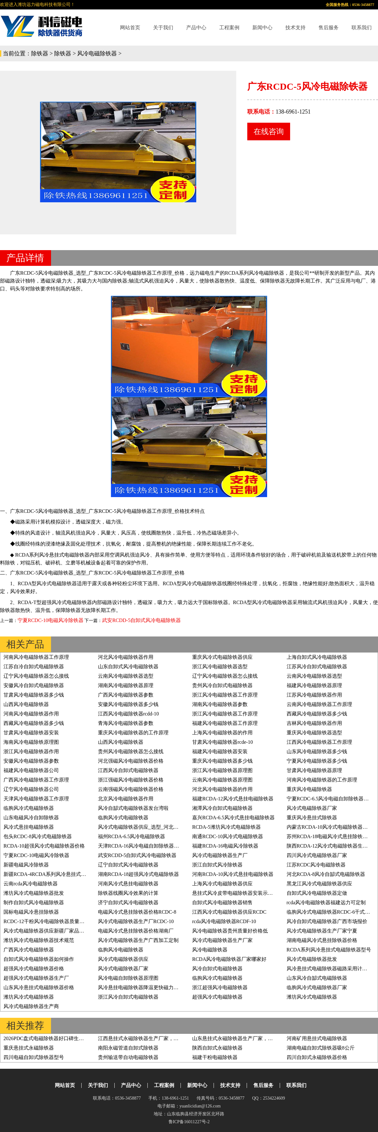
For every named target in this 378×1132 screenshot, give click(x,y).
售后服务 (328, 27)
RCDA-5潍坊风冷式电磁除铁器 (226, 827)
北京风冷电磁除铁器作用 (125, 798)
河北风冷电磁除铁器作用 (125, 657)
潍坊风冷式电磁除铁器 (28, 997)
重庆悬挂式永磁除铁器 (28, 1048)
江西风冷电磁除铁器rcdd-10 (128, 713)
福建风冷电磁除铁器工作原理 (225, 723)
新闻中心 (262, 27)
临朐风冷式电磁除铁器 (28, 808)
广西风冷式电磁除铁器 (28, 949)
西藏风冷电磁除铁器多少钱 (317, 713)
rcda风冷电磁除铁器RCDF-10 (224, 921)
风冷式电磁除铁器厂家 (312, 808)
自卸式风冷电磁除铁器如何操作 (38, 959)
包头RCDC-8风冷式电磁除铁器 (37, 836)
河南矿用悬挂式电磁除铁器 (317, 1038)
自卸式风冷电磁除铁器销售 (222, 902)
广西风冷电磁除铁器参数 (125, 695)
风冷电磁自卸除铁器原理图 (128, 978)
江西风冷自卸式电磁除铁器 (128, 770)
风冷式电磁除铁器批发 (312, 959)
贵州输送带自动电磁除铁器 (128, 1057)
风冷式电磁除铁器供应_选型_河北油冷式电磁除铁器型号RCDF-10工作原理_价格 (187, 827)
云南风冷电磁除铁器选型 (125, 676)
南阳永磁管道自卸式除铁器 (128, 1048)
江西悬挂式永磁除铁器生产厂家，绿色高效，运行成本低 (161, 1038)
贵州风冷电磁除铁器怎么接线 (130, 751)
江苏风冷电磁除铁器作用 (314, 695)
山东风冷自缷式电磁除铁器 (317, 978)
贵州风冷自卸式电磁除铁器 (222, 685)
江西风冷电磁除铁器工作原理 (319, 742)
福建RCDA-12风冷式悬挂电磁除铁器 (232, 798)
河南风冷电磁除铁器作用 (31, 713)
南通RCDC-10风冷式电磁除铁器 (227, 836)
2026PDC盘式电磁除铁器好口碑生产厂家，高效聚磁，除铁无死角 (76, 1038)
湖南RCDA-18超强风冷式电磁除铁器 (138, 874)
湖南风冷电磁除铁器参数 (220, 704)
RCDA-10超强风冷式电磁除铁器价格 (44, 846)
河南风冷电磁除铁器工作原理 (36, 657)
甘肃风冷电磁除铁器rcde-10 (222, 742)
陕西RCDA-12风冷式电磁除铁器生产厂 (330, 846)
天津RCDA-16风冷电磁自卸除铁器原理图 (143, 846)
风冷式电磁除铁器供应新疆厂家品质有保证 (51, 930)
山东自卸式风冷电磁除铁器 (128, 666)
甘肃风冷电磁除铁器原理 (314, 770)
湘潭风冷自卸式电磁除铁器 (222, 808)
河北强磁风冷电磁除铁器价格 (130, 761)
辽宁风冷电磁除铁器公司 (31, 789)
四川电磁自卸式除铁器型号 (33, 1057)
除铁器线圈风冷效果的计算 (128, 893)
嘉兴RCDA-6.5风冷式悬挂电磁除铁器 (233, 817)
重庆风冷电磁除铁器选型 (314, 732)
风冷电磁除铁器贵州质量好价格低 (230, 930)
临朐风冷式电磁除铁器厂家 (317, 987)
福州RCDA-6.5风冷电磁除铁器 (131, 836)
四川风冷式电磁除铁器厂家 (317, 855)
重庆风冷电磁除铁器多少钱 (222, 761)
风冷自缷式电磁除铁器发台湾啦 (133, 808)
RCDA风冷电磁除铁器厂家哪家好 (229, 959)
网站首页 (130, 27)
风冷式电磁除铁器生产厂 (220, 855)
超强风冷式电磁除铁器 (217, 997)
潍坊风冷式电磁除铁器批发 (33, 893)
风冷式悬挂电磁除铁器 (28, 827)
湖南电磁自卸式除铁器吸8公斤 (321, 1048)
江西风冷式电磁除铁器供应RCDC (229, 912)
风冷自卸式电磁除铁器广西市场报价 (327, 921)
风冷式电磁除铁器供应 (123, 959)
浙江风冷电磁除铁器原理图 (222, 770)
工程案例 (229, 27)
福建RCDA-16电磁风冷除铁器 (225, 846)
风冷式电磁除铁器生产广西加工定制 (138, 940)
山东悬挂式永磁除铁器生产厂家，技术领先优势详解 (250, 1038)
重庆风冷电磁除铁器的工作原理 (133, 732)
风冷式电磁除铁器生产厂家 (222, 940)
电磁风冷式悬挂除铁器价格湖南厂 (136, 930)
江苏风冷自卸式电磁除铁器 (317, 666)
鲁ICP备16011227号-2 (189, 1121)
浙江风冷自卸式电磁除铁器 (128, 997)
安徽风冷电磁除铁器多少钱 (128, 704)
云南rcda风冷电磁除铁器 (30, 883)
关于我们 (163, 27)
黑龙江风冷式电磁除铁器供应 (319, 883)
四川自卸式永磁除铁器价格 (317, 1057)
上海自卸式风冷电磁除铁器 (317, 657)
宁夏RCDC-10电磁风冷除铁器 (50, 620)
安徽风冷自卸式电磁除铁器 (33, 685)
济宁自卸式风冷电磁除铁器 (128, 902)
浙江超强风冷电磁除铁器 (220, 987)
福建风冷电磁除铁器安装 (220, 751)
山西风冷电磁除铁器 (26, 704)
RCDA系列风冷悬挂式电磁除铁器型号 (329, 949)
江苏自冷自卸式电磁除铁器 (33, 666)
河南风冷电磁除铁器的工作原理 (322, 779)
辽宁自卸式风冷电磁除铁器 (128, 864)
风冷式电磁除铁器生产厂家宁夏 (322, 930)
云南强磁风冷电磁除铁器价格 (130, 789)
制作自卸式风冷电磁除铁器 (33, 902)
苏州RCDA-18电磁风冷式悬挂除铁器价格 (332, 836)
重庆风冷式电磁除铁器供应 (222, 657)
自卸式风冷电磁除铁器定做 (317, 893)
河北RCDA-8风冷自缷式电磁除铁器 (326, 874)
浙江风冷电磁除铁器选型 (220, 666)
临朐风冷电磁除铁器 (120, 949)
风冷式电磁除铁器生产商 (31, 1006)
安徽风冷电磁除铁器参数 (31, 761)
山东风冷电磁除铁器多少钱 (317, 751)
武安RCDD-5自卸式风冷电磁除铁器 (141, 620)
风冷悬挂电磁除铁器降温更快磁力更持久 (143, 987)
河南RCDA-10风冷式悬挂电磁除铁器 (232, 874)
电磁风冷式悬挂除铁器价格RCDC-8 (137, 912)
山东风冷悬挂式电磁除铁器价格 (38, 987)
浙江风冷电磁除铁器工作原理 (225, 695)
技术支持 (295, 27)
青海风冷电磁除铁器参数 (125, 723)
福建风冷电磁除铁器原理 (314, 685)
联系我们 (362, 27)
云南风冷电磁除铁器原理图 (222, 779)
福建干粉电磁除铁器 (215, 1057)
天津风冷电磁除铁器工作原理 (36, 798)
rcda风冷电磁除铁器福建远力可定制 (326, 902)
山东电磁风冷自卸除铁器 (31, 817)
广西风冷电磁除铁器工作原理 (36, 779)
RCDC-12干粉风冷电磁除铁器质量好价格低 (51, 921)
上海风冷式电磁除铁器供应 (222, 883)
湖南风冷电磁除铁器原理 (125, 685)
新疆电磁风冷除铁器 (26, 864)
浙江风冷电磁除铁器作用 (31, 751)
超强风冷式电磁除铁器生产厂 (36, 978)
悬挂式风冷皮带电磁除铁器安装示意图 (235, 893)
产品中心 (196, 27)
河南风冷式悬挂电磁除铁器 (128, 883)
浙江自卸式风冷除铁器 (217, 864)
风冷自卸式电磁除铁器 (217, 968)
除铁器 (39, 53)
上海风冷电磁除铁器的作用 (222, 732)
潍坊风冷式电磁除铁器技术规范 (38, 940)
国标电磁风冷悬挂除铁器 (31, 912)
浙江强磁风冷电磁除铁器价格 (130, 779)
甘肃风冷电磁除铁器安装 (31, 732)
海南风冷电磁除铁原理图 (31, 742)
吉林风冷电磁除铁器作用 (314, 723)
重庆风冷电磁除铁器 (309, 789)
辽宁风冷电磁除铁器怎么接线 (36, 676)
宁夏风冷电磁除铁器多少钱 (317, 761)
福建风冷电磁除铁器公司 (31, 770)
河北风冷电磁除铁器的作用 (222, 789)
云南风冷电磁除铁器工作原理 (319, 704)
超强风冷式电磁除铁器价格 (33, 968)
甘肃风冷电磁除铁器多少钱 (33, 695)
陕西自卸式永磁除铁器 (217, 1048)
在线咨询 (269, 131)
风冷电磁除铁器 (97, 53)
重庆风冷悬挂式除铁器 (312, 817)
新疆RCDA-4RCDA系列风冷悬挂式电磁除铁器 (54, 874)
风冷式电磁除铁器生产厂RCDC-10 (136, 921)
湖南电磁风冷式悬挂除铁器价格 (322, 940)
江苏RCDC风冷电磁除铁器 (316, 864)
